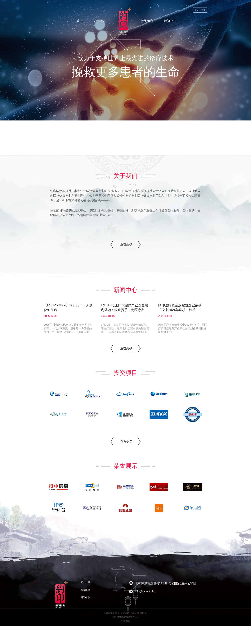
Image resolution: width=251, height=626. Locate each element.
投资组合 (147, 21)
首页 (79, 21)
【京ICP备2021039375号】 (125, 617)
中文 (203, 10)
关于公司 (99, 21)
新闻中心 (170, 21)
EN (196, 10)
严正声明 (125, 621)
